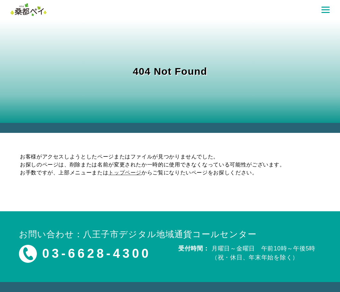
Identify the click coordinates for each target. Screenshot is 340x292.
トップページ (124, 172)
